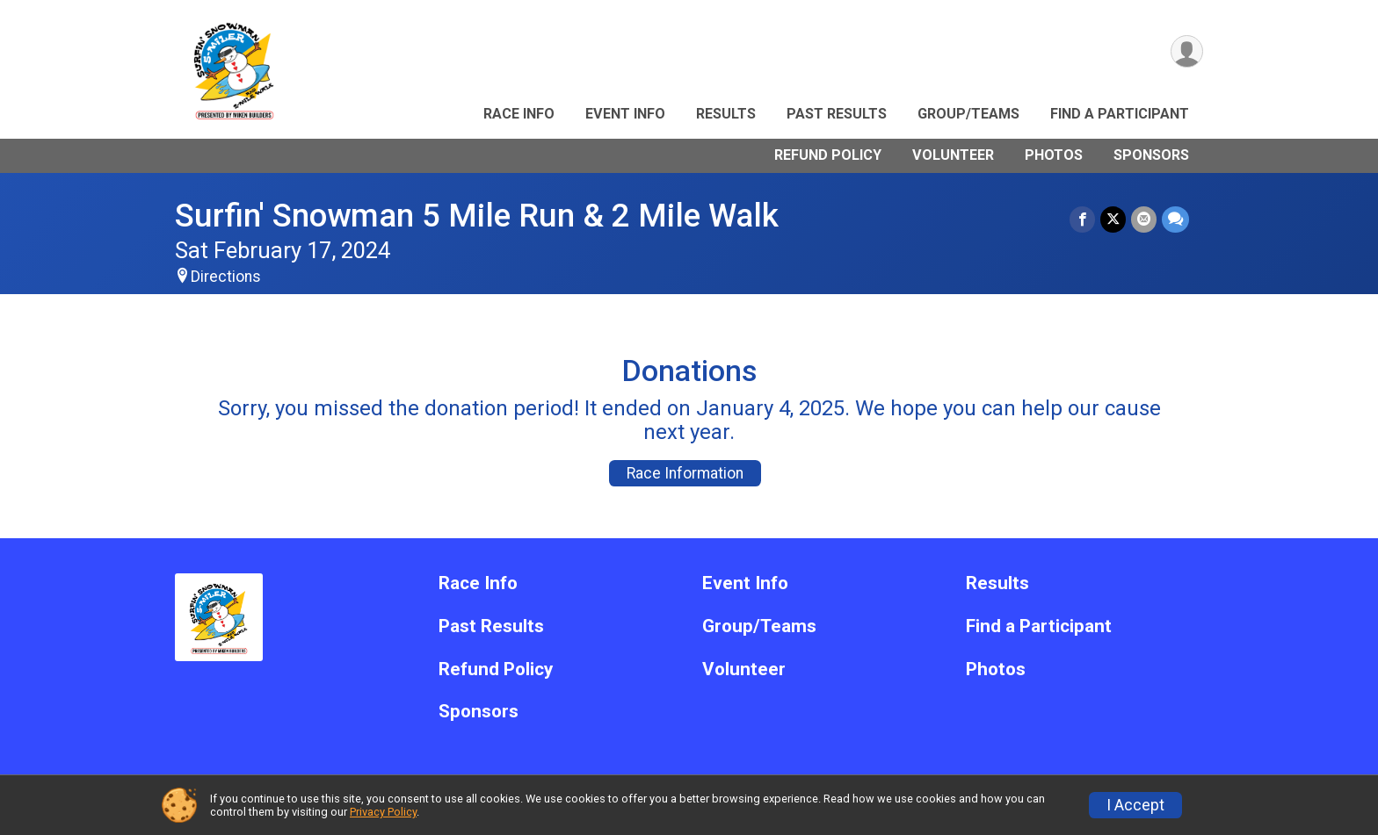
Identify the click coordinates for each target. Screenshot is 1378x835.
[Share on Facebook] (1082, 219)
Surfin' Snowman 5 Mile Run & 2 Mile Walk (477, 215)
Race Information (685, 473)
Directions (226, 276)
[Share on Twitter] (1113, 219)
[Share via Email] (1144, 219)
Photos (1054, 155)
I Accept (1135, 805)
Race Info (519, 113)
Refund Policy (827, 155)
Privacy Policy (383, 811)
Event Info (625, 113)
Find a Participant (1119, 113)
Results (726, 113)
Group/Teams (968, 113)
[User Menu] (1187, 51)
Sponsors (1151, 155)
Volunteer (953, 155)
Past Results (837, 113)
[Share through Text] (1175, 219)
